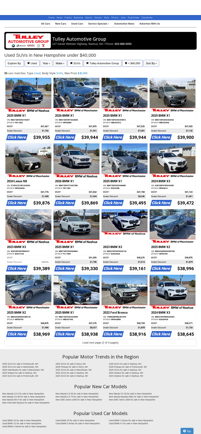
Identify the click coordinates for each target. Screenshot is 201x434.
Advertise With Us (149, 23)
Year (46, 63)
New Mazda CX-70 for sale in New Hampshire (77, 396)
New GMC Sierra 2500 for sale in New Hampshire (132, 399)
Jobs (123, 17)
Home (52, 17)
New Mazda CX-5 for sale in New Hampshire (23, 393)
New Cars (60, 23)
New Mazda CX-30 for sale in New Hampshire (130, 393)
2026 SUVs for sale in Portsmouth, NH (20, 364)
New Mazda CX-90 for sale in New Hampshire (23, 396)
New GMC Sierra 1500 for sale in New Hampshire (79, 399)
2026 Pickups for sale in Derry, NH (72, 367)
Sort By (151, 63)
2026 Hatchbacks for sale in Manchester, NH (23, 370)
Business (79, 17)
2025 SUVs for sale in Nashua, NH (125, 370)
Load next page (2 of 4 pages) (100, 342)
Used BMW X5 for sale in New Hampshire (75, 420)
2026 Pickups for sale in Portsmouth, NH (128, 367)
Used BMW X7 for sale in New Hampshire (128, 423)
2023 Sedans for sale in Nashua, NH (126, 376)
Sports (89, 17)
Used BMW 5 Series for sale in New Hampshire (78, 423)
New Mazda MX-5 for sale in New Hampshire (23, 399)
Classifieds (146, 17)
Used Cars (77, 23)
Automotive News (124, 23)
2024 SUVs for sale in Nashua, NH (72, 373)
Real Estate (134, 17)
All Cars (45, 23)
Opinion (98, 17)
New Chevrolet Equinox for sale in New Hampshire (25, 402)
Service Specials (98, 23)
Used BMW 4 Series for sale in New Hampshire (24, 426)
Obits (107, 17)
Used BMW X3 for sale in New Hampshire (21, 420)
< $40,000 (132, 63)
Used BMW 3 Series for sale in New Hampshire (131, 420)
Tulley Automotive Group (102, 63)
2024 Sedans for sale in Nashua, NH (126, 373)
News (59, 17)
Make (60, 63)
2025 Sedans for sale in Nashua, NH (19, 373)
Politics (68, 17)
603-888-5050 (123, 43)
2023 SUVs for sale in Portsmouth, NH (20, 376)
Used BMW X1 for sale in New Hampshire (21, 423)
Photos (115, 17)
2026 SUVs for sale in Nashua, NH (125, 364)
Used (32, 63)
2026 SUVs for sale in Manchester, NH (20, 367)
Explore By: (14, 63)
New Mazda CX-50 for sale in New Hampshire (77, 393)
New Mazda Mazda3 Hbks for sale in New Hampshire (134, 396)
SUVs (75, 63)
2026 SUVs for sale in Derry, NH (71, 364)
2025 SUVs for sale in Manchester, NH (74, 370)
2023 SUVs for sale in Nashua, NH (72, 376)
